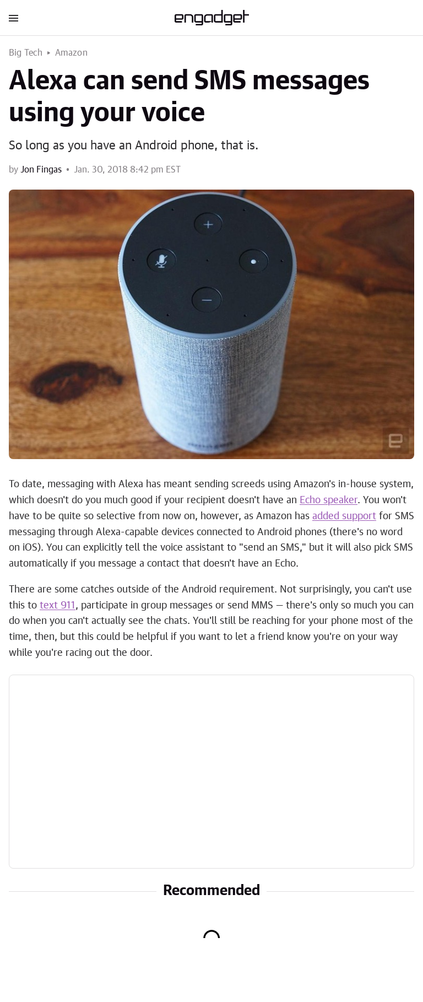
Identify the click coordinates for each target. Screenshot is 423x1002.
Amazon (71, 53)
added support (344, 516)
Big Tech (26, 53)
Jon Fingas (41, 169)
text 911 (57, 606)
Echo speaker (328, 500)
